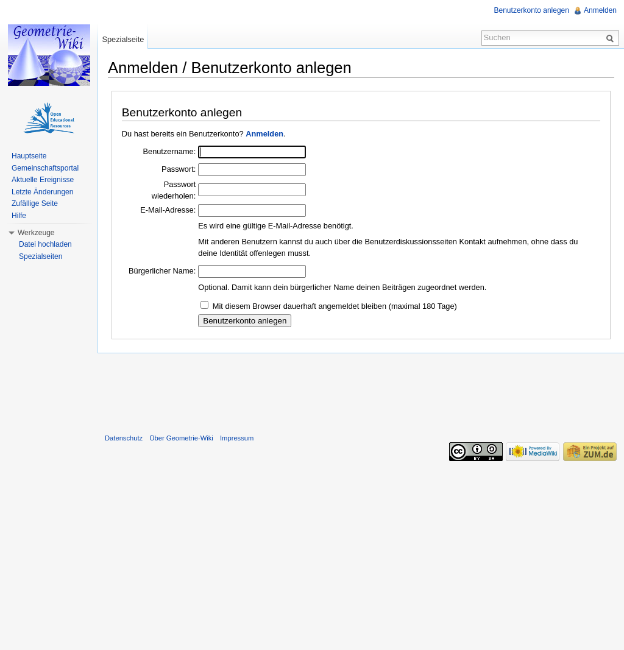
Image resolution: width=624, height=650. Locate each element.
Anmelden (264, 133)
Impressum (237, 438)
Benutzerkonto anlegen (531, 10)
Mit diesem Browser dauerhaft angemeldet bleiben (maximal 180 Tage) (335, 306)
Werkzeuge (36, 232)
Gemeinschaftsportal (45, 168)
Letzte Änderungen (42, 192)
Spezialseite (123, 39)
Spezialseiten (40, 256)
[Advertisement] (361, 390)
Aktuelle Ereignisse (43, 179)
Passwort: (178, 169)
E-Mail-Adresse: (168, 209)
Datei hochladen (45, 244)
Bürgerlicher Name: (162, 270)
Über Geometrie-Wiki (181, 438)
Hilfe (19, 215)
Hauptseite (29, 156)
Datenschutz (124, 438)
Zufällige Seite (35, 203)
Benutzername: (169, 151)
